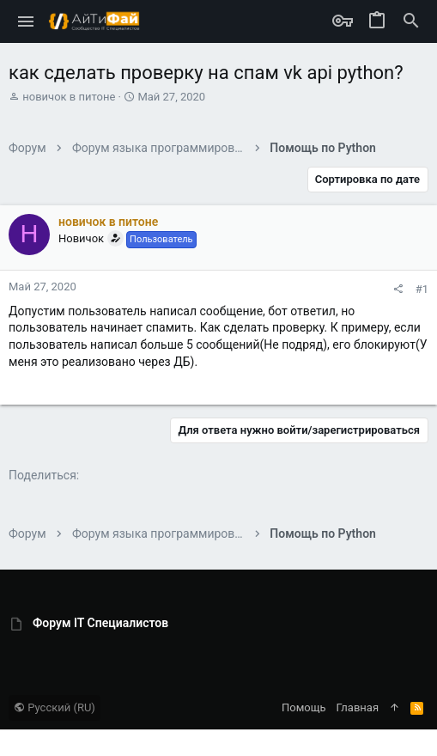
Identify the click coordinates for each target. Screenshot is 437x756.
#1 (422, 289)
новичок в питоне (68, 96)
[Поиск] (411, 21)
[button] (26, 21)
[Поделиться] (398, 289)
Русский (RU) (54, 707)
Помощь (304, 707)
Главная (358, 707)
